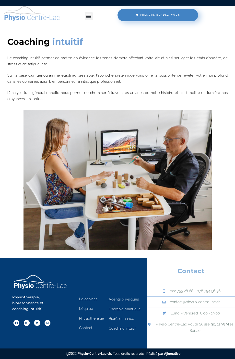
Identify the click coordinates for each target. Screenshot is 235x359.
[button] (89, 16)
